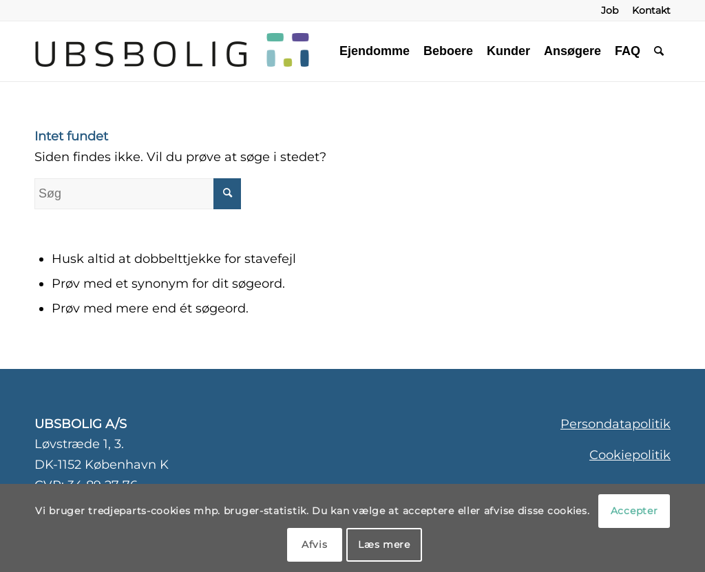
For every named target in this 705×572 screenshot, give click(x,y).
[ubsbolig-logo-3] (257, 51)
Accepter (634, 511)
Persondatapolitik (615, 424)
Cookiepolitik (630, 455)
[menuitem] (609, 10)
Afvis (315, 544)
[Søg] (659, 51)
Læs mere (384, 544)
